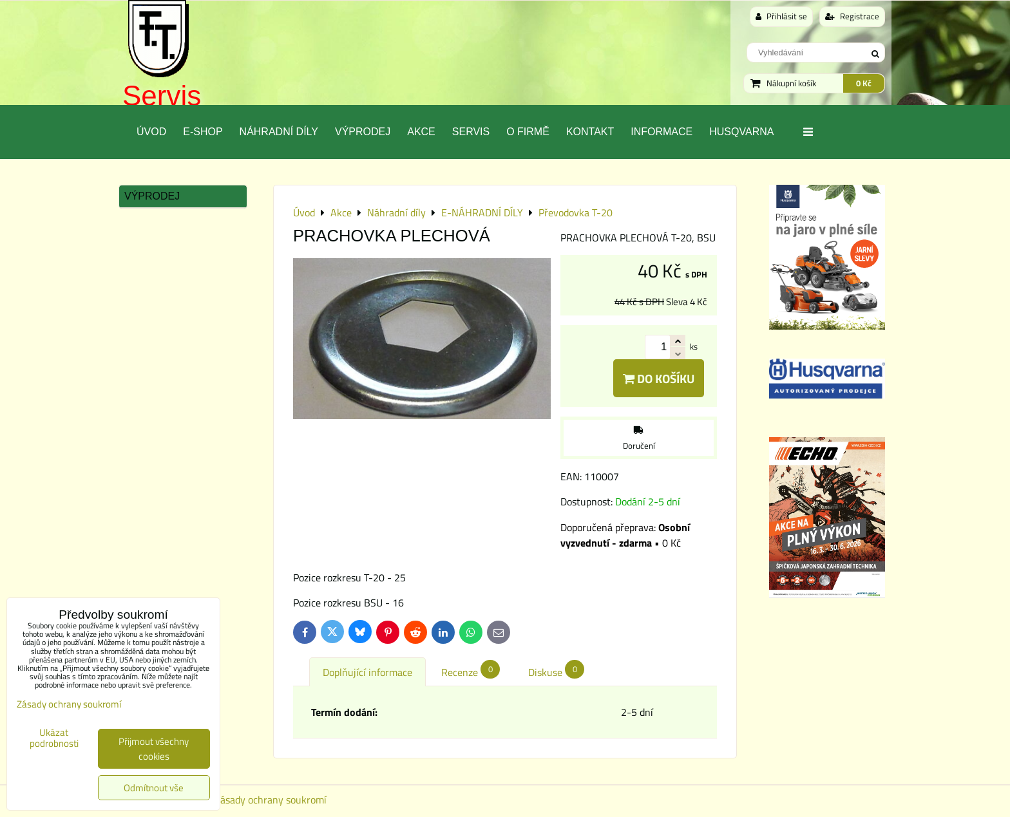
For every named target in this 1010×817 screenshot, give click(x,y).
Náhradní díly (279, 131)
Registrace (852, 16)
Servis (161, 95)
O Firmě (527, 131)
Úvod (151, 131)
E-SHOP (202, 131)
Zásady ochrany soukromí (270, 799)
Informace (661, 131)
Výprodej (362, 131)
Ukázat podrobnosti (54, 738)
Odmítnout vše (154, 787)
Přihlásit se (781, 16)
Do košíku (658, 378)
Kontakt (590, 131)
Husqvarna (741, 131)
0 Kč (864, 83)
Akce (421, 131)
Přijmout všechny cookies (154, 749)
